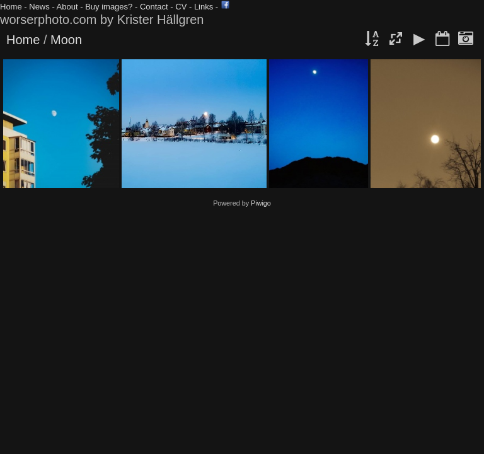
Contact (154, 6)
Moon (66, 40)
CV (181, 6)
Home (11, 6)
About (67, 6)
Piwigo (261, 203)
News (39, 6)
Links (203, 6)
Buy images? (108, 6)
